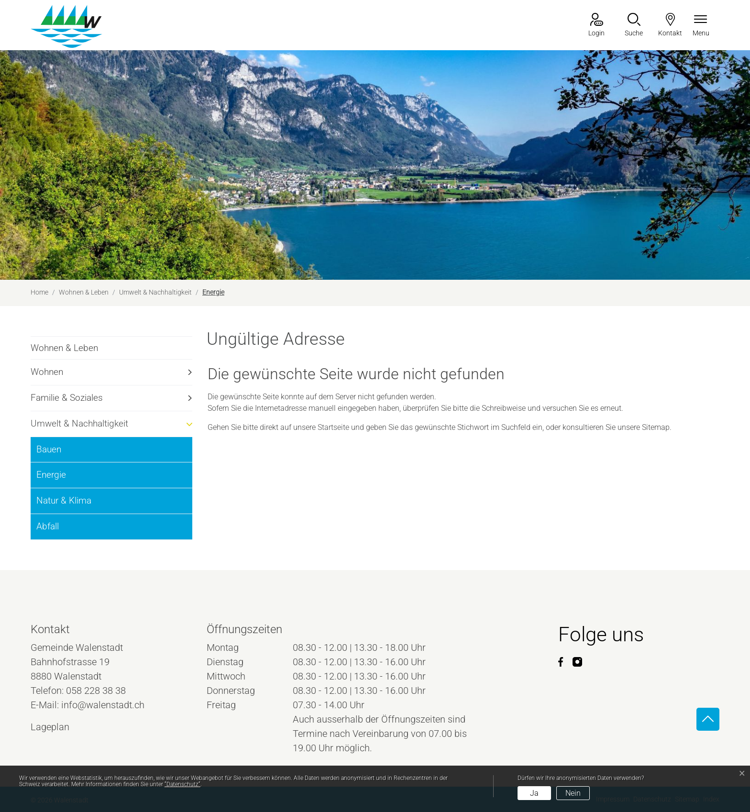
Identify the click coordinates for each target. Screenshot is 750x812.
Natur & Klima (63, 500)
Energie (61, 478)
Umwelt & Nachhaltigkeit (79, 423)
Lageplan (59, 727)
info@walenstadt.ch (102, 705)
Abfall (47, 526)
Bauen (48, 449)
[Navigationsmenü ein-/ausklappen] (701, 26)
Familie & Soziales (67, 397)
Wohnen (47, 371)
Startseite (333, 427)
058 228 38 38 (96, 690)
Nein (573, 793)
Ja (534, 793)
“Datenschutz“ (182, 784)
